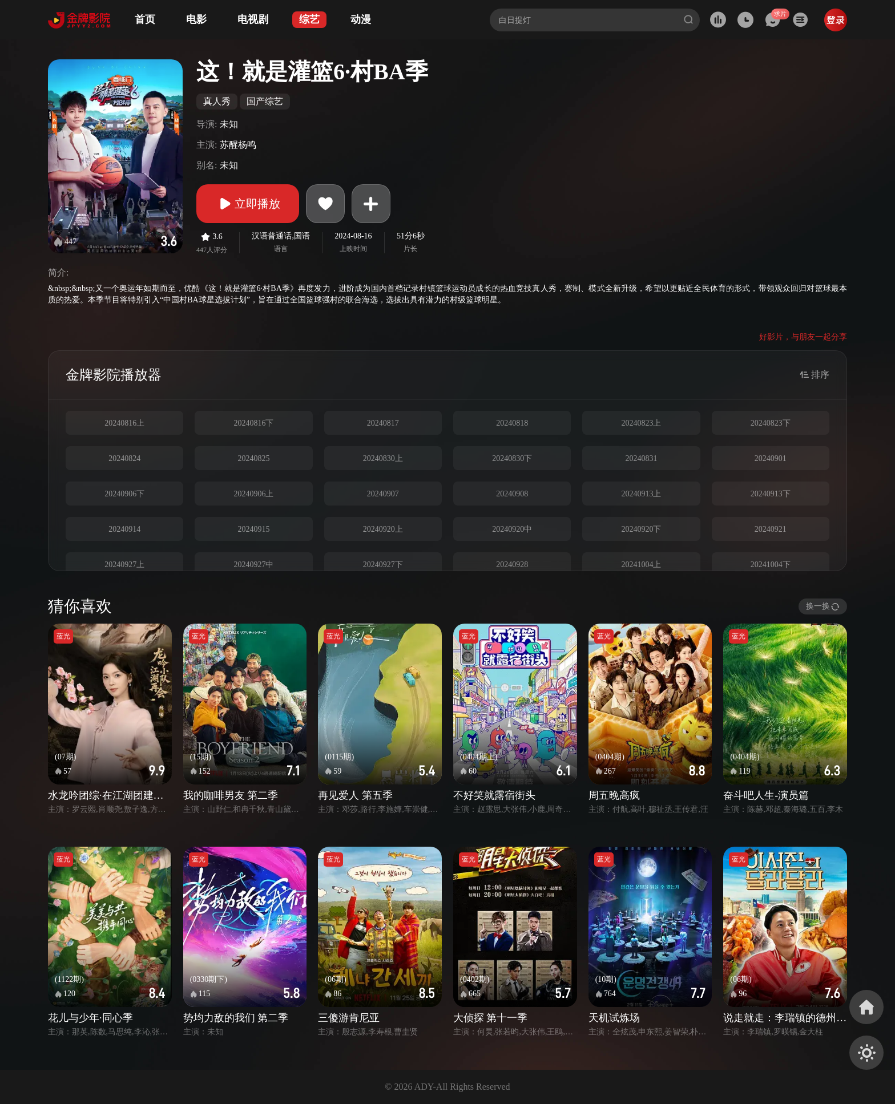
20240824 (124, 458)
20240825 (253, 458)
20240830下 (512, 458)
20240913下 (771, 494)
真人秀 (217, 101)
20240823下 (771, 423)
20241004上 (641, 564)
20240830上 (383, 458)
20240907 (383, 494)
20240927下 (383, 564)
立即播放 (247, 203)
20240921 (771, 529)
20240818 (512, 423)
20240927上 (124, 564)
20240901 (771, 458)
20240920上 (383, 529)
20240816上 (124, 423)
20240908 (512, 494)
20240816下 (253, 423)
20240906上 (253, 494)
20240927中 (253, 564)
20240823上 (641, 423)
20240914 (124, 529)
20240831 (641, 458)
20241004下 (771, 564)
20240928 (512, 564)
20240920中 (512, 529)
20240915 (253, 529)
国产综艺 (265, 101)
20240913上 (641, 494)
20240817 (383, 423)
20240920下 (641, 529)
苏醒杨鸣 (238, 144)
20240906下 (124, 494)
